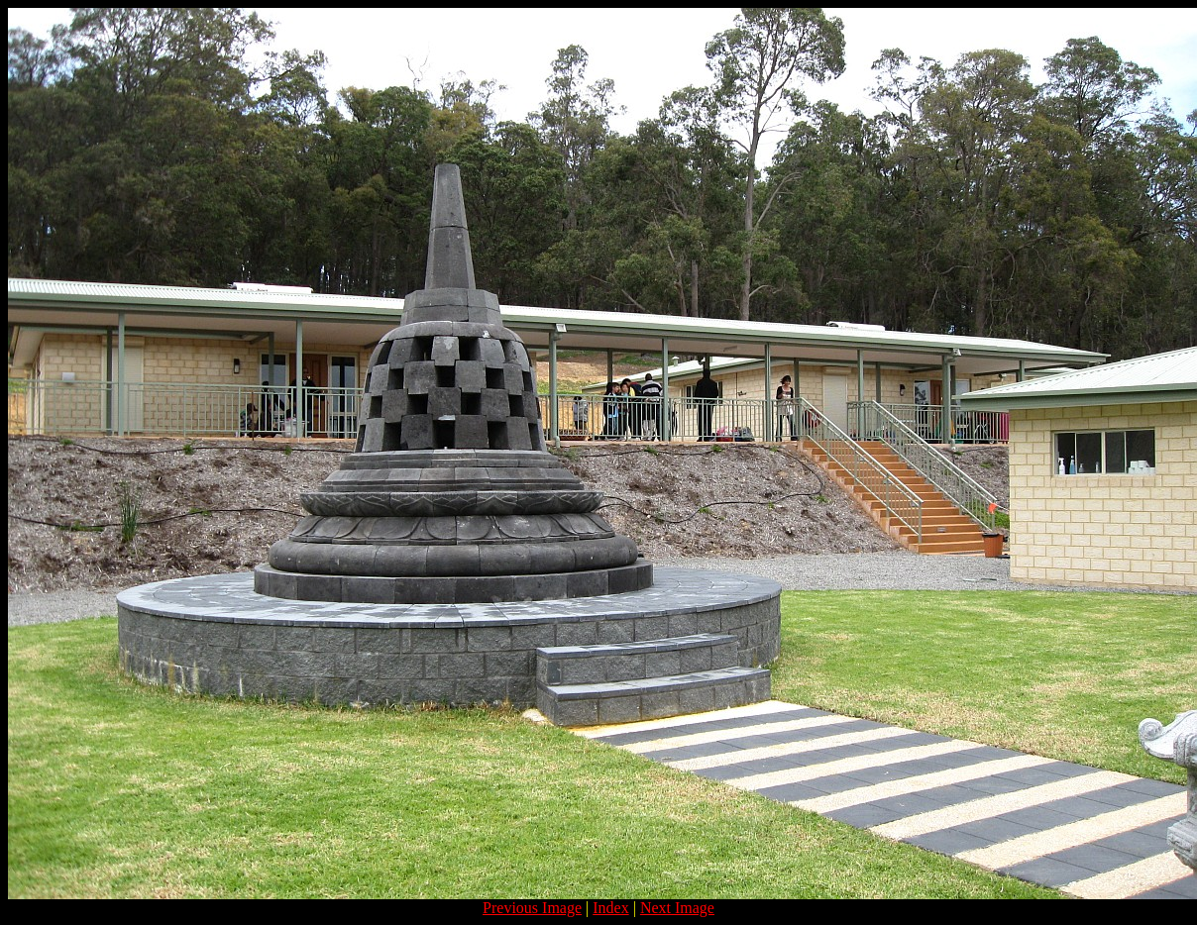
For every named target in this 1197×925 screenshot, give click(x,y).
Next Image (677, 907)
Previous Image (532, 907)
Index (610, 907)
